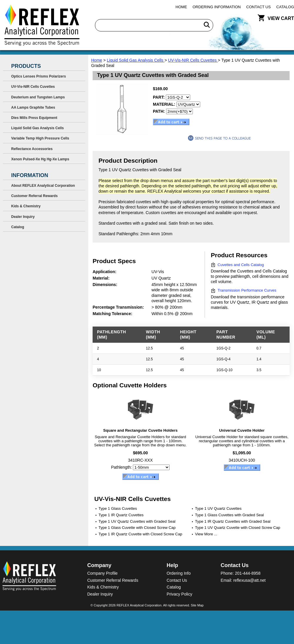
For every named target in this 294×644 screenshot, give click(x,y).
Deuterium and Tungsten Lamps (38, 97)
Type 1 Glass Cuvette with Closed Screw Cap (137, 527)
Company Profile (102, 573)
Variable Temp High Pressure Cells (40, 138)
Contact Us (258, 7)
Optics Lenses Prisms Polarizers (38, 76)
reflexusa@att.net (249, 580)
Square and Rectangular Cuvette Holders (140, 430)
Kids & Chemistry (26, 206)
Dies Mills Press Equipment (34, 118)
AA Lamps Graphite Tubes (33, 107)
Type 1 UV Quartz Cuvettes (218, 508)
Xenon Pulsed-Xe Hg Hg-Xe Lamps (40, 159)
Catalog (285, 7)
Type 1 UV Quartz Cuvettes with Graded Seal (137, 521)
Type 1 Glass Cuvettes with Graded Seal (229, 515)
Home (181, 7)
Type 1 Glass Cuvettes (117, 508)
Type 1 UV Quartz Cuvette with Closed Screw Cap (237, 527)
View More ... (206, 534)
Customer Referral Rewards (34, 196)
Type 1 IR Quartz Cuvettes (120, 515)
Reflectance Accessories (32, 149)
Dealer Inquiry (23, 217)
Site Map (197, 605)
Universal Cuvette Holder (242, 430)
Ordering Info (179, 573)
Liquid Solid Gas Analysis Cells (135, 60)
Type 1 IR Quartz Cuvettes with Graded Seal (232, 521)
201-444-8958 (247, 573)
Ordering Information (217, 7)
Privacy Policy (179, 594)
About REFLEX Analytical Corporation (43, 186)
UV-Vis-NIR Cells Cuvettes (193, 60)
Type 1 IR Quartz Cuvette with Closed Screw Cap (140, 534)
